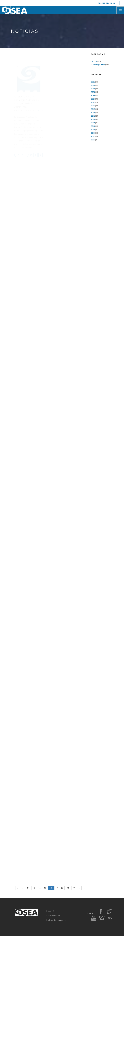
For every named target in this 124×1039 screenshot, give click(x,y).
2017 (93, 112)
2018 (93, 109)
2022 (93, 95)
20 (62, 991)
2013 (93, 126)
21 (68, 991)
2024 (93, 88)
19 (56, 991)
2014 (93, 122)
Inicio (48, 1014)
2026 (93, 82)
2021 (93, 99)
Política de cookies (54, 1023)
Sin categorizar (98, 64)
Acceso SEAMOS (106, 3)
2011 (93, 133)
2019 (93, 105)
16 (39, 991)
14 (28, 991)
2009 (93, 139)
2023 (93, 92)
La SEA (94, 61)
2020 (93, 102)
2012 (93, 129)
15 (34, 991)
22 (73, 991)
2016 (93, 116)
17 (45, 991)
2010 (93, 136)
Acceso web (51, 1018)
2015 (93, 119)
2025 (93, 85)
